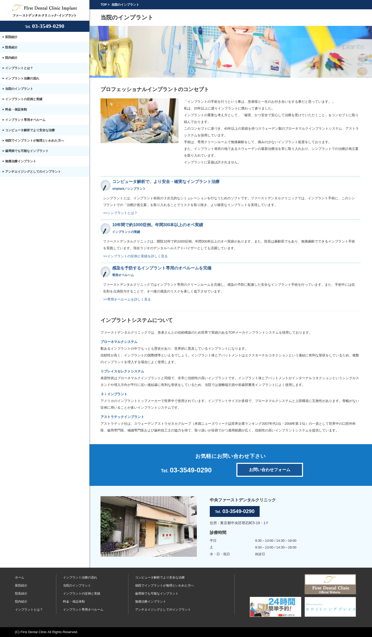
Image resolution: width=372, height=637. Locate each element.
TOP (103, 4)
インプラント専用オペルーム (25, 120)
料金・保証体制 (16, 109)
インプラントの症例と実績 (23, 99)
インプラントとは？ (19, 68)
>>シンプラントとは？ (120, 213)
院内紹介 (11, 58)
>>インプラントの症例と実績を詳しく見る (135, 256)
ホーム (19, 577)
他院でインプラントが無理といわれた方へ (34, 140)
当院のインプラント (19, 89)
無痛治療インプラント (20, 161)
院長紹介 (11, 47)
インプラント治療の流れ (22, 78)
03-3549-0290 (44, 26)
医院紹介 (11, 37)
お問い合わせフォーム (269, 469)
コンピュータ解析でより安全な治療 (30, 130)
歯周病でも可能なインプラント (27, 151)
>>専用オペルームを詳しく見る (127, 299)
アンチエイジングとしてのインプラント (33, 171)
